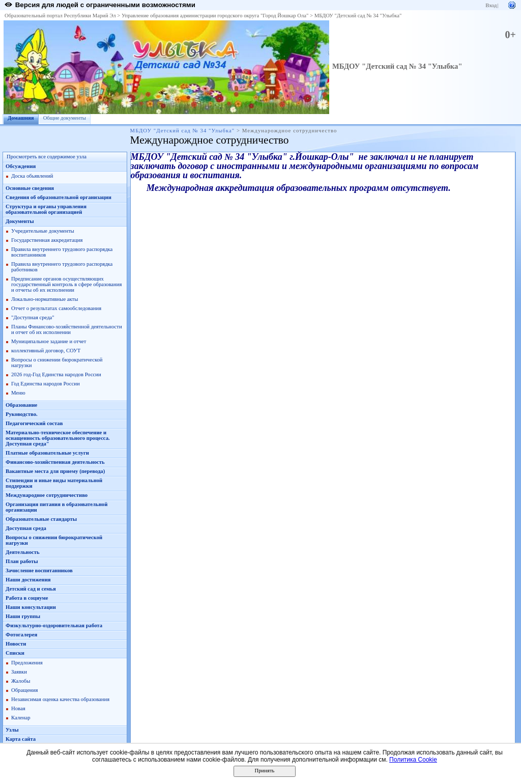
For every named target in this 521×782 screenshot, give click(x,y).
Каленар (21, 717)
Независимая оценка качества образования (60, 699)
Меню (18, 393)
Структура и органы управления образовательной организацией (46, 209)
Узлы (12, 730)
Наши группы (23, 616)
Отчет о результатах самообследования (56, 308)
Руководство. (22, 414)
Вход (491, 5)
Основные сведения (30, 188)
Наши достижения (28, 579)
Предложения (27, 662)
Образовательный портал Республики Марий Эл (60, 15)
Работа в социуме (27, 598)
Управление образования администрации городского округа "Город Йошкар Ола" (215, 15)
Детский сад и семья (31, 589)
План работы (22, 561)
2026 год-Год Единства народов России (56, 374)
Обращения (24, 690)
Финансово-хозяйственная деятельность (55, 462)
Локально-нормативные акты (44, 299)
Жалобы (20, 681)
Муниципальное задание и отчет (48, 341)
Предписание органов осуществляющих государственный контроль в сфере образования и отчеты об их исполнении (66, 284)
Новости (16, 644)
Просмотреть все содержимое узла (46, 156)
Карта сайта (21, 739)
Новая (18, 708)
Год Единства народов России (45, 383)
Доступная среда (26, 528)
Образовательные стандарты (41, 519)
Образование (21, 405)
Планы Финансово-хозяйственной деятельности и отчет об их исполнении (66, 329)
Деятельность (23, 552)
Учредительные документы (42, 231)
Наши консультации (31, 607)
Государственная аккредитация (46, 240)
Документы (20, 221)
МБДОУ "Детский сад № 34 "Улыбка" (358, 15)
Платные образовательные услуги (47, 453)
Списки (15, 653)
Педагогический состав (34, 423)
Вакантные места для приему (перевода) (55, 471)
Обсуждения (21, 166)
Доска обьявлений (32, 176)
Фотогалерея (21, 634)
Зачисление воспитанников (39, 570)
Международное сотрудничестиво (47, 495)
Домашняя (21, 118)
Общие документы (64, 118)
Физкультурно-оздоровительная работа (54, 625)
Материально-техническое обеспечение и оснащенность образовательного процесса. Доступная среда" (58, 438)
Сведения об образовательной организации (58, 197)
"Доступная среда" (32, 317)
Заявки (19, 672)
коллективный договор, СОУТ (45, 350)
